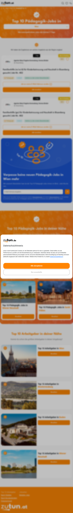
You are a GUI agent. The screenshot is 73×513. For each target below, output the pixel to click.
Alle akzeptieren (36, 266)
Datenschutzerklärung (56, 256)
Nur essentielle (36, 272)
